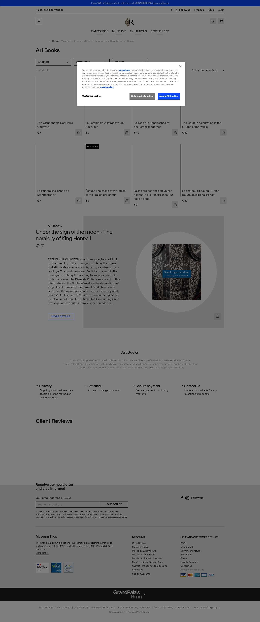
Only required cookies (142, 96)
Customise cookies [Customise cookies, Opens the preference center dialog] (91, 96)
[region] (131, 84)
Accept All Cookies (168, 96)
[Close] (180, 66)
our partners (124, 70)
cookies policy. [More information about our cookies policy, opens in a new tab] (107, 87)
